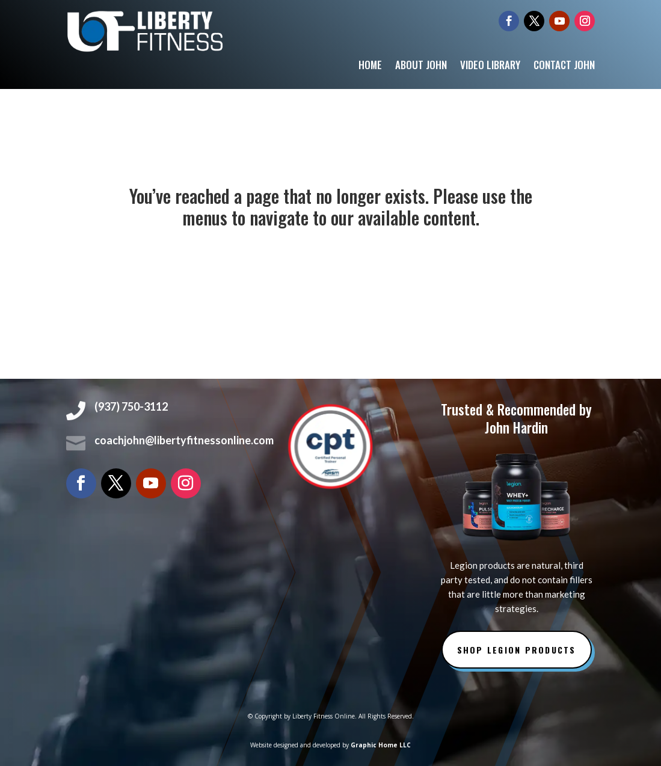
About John (421, 66)
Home (370, 66)
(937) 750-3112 (131, 406)
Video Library (490, 66)
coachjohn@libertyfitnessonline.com (184, 440)
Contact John (564, 66)
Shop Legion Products (516, 649)
